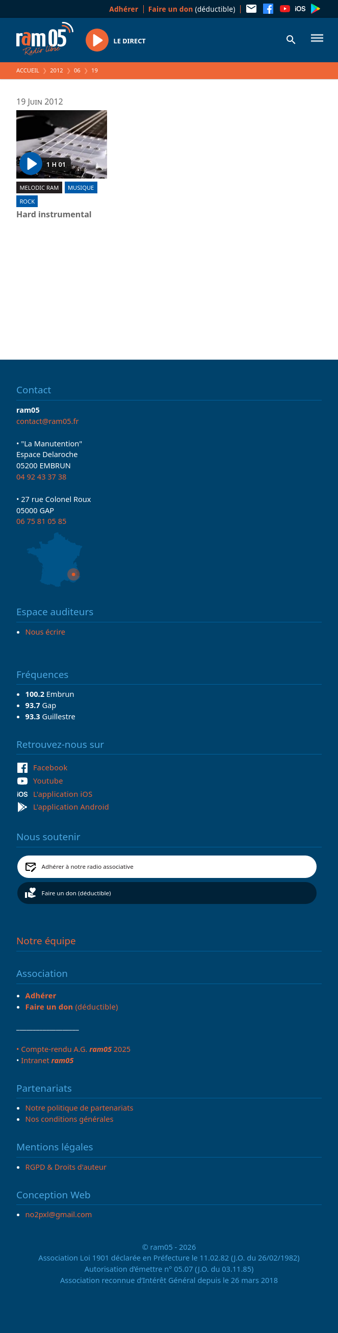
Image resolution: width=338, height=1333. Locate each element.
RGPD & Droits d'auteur (66, 1167)
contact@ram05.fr (47, 421)
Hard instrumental (54, 214)
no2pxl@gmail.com (58, 1214)
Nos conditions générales (69, 1119)
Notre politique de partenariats (79, 1107)
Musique (81, 187)
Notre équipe (46, 940)
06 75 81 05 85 (41, 521)
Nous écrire (45, 631)
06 (77, 70)
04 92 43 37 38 (41, 476)
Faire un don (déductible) (76, 893)
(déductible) (192, 9)
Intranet (47, 1060)
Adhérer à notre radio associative (88, 866)
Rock (27, 201)
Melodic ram (39, 187)
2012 (56, 70)
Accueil (27, 70)
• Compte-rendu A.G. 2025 (73, 1049)
